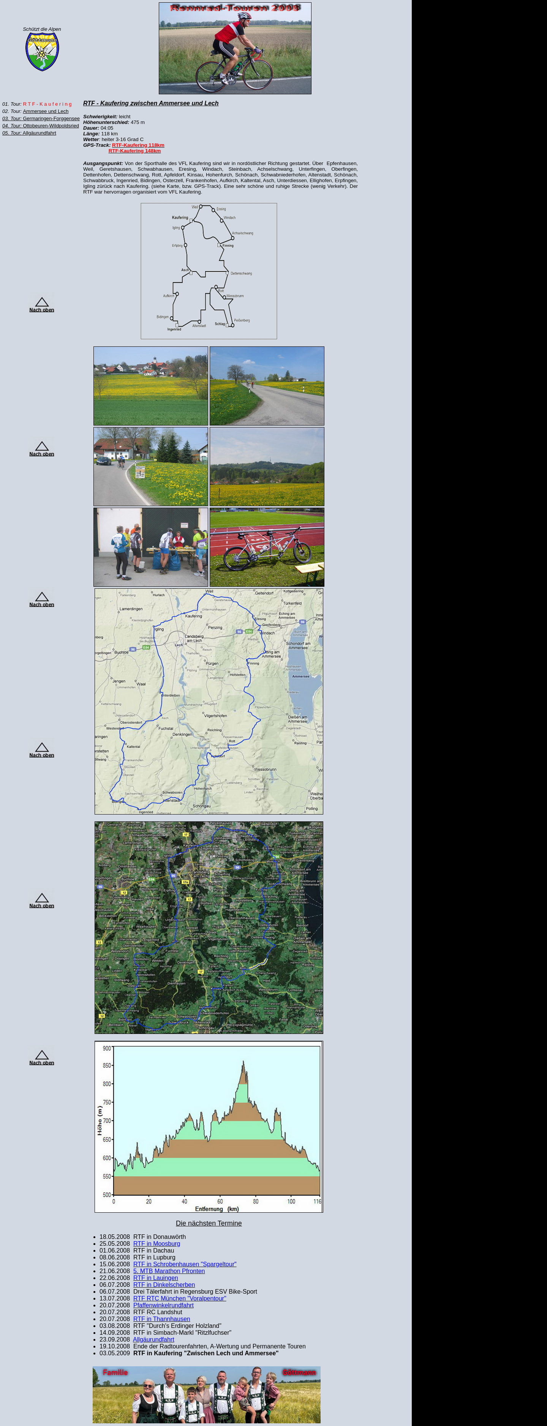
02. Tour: (12, 111)
